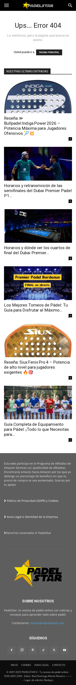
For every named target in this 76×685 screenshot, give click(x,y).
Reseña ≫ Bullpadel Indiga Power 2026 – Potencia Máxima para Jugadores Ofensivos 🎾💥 (35, 126)
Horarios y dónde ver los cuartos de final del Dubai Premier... (37, 250)
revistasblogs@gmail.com (47, 623)
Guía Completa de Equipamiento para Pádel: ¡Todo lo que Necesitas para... (36, 429)
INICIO (14, 665)
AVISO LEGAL (41, 665)
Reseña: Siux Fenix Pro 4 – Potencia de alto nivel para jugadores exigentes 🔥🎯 (37, 367)
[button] (6, 5)
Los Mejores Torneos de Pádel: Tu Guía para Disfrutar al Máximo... (36, 308)
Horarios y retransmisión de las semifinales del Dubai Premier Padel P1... (38, 190)
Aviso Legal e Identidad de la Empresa (31, 517)
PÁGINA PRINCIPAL (49, 52)
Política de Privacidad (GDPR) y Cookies (31, 501)
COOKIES (26, 665)
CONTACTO (58, 665)
